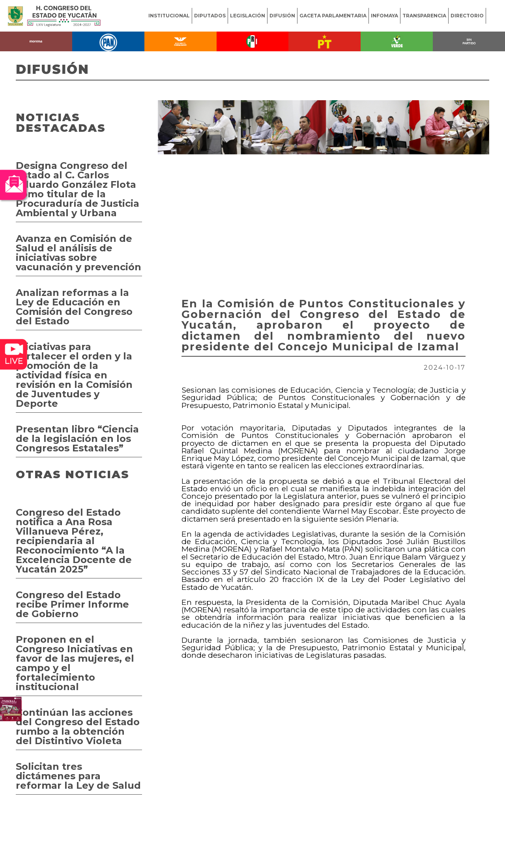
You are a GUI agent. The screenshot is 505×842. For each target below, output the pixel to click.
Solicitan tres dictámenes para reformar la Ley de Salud (78, 776)
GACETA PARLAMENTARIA (333, 16)
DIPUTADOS (210, 16)
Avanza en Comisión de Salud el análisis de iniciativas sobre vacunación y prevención (78, 253)
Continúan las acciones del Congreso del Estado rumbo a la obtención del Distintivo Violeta (78, 727)
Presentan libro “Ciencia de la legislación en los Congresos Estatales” (77, 438)
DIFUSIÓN (282, 16)
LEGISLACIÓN (247, 16)
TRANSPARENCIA (424, 16)
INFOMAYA (384, 16)
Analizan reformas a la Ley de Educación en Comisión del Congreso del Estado (74, 307)
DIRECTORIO (467, 16)
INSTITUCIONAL (169, 16)
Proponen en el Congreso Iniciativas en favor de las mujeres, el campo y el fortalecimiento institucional (75, 663)
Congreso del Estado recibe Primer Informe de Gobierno (72, 604)
